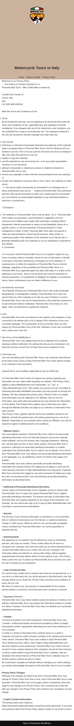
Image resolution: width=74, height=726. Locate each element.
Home (21, 77)
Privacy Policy (48, 77)
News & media (33, 77)
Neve (25, 723)
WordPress (46, 723)
